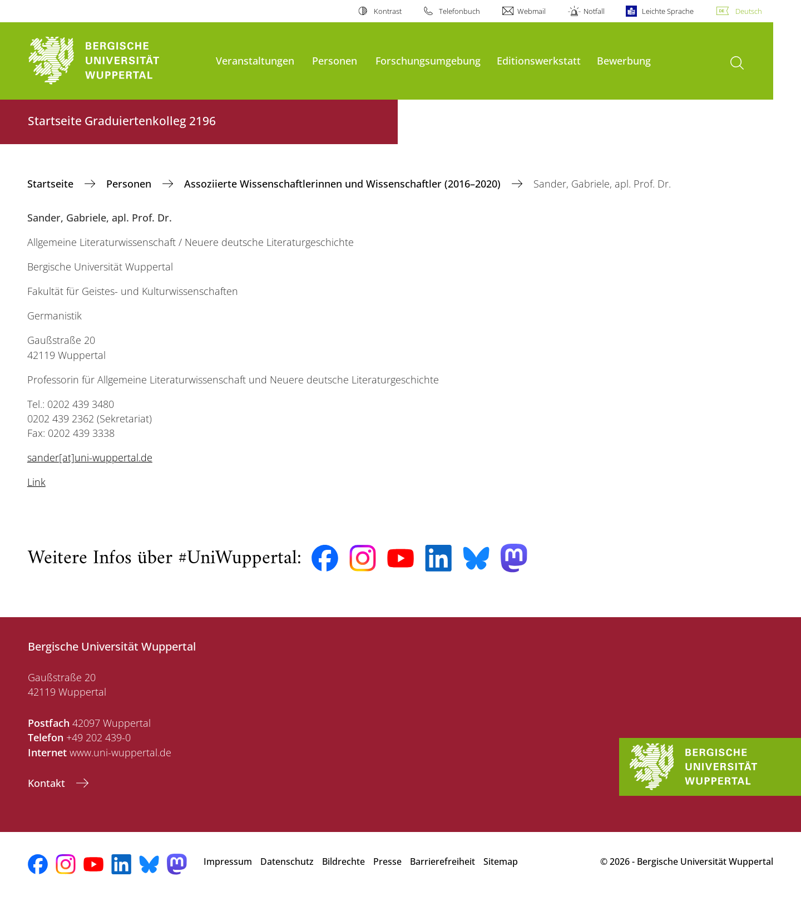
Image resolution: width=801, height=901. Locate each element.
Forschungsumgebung (428, 60)
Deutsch (748, 11)
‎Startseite (51, 183)
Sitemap (500, 861)
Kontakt (48, 783)
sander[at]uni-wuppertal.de (89, 457)
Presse (387, 861)
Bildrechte (343, 861)
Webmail (531, 11)
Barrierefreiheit (442, 861)
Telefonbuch (459, 11)
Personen (334, 60)
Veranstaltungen (255, 60)
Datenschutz (287, 861)
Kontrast (388, 11)
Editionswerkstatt (539, 60)
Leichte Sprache (668, 11)
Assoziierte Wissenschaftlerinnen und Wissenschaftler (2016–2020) (343, 183)
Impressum (228, 861)
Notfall (594, 11)
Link (36, 482)
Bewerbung (624, 60)
